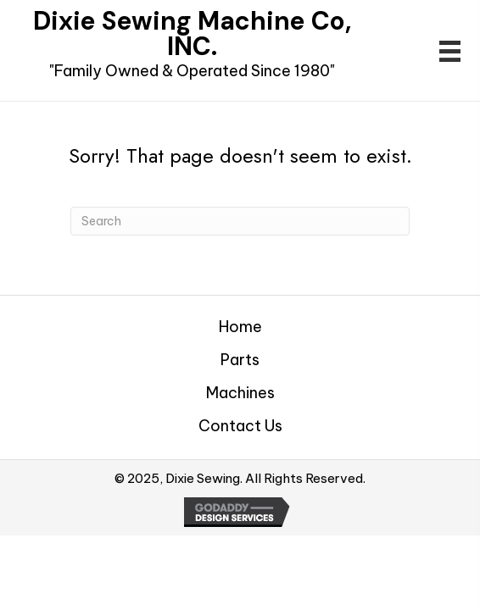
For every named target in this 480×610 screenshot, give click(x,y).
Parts (240, 360)
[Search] (240, 221)
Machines (240, 393)
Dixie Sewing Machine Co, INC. (192, 33)
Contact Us (240, 426)
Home (240, 327)
